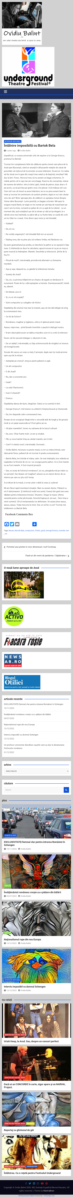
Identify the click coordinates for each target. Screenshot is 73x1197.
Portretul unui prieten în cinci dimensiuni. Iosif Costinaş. (31, 547)
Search (66, 790)
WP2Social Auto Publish (26, 1196)
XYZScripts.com (49, 1196)
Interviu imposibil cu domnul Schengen (21, 735)
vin (6, 534)
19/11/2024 (10, 849)
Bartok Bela (19, 530)
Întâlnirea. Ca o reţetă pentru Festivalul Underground (32, 1173)
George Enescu (52, 530)
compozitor (29, 530)
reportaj (30, 1123)
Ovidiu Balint (24, 151)
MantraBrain (48, 1191)
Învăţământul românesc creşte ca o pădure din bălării (27, 714)
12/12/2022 (10, 990)
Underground (32, 1166)
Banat (11, 530)
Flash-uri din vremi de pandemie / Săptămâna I (45, 555)
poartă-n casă (10, 835)
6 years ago (10, 151)
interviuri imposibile (13, 141)
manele (62, 530)
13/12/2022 (10, 943)
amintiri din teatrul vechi (15, 1035)
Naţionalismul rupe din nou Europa (19, 724)
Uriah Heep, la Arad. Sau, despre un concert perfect (31, 1041)
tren (67, 530)
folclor (37, 530)
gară (43, 530)
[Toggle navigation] (5, 92)
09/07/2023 (10, 896)
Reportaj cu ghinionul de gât (19, 1130)
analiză (8, 886)
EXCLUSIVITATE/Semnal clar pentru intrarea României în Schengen (33, 704)
